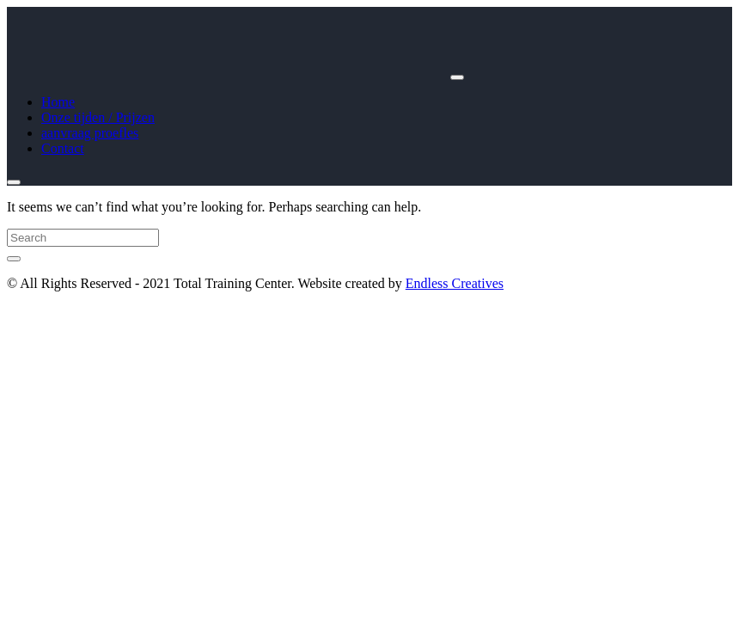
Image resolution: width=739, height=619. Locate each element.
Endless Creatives (455, 283)
